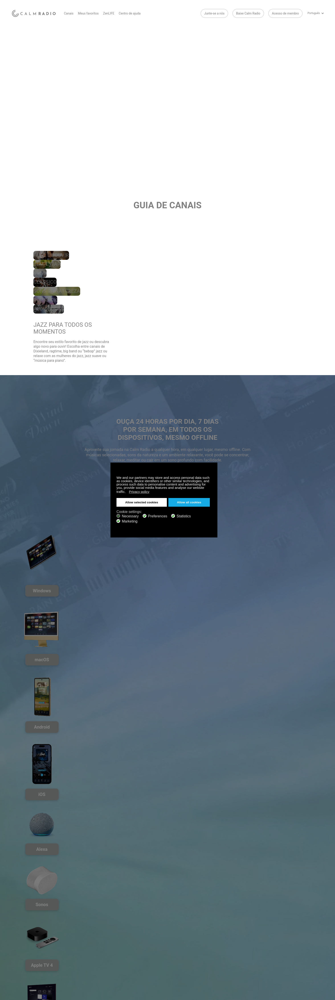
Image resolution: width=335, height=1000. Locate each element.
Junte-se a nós (214, 13)
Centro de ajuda (130, 13)
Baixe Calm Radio (248, 13)
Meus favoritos (88, 13)
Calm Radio (34, 13)
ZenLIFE (108, 13)
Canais (69, 13)
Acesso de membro (285, 13)
